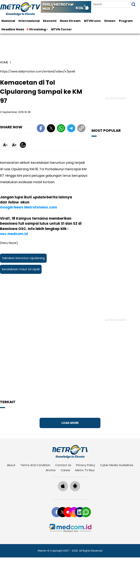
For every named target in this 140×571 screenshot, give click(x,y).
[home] (70, 451)
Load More (70, 423)
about (11, 465)
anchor (51, 470)
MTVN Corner (61, 29)
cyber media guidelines (116, 465)
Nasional (8, 21)
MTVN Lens (92, 21)
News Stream (70, 21)
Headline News (12, 29)
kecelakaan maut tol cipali (21, 255)
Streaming (36, 29)
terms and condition (35, 465)
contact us (63, 465)
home (4, 62)
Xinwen (109, 21)
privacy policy (85, 465)
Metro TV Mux (85, 470)
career (65, 470)
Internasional (29, 21)
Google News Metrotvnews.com (28, 198)
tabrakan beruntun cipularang (23, 244)
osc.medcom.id (65, 219)
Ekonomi (49, 21)
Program (126, 21)
